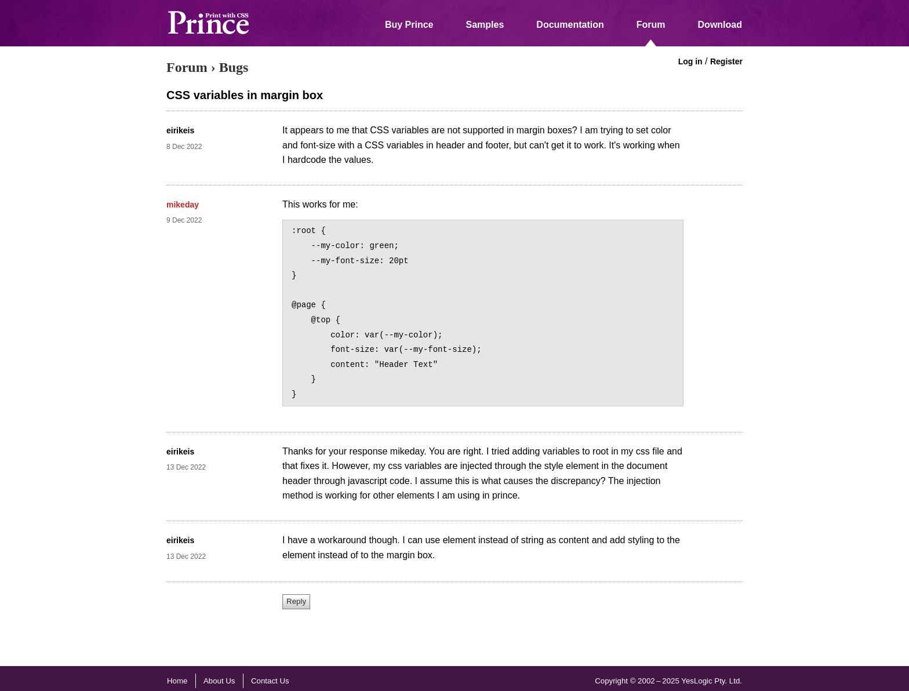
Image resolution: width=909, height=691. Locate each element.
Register (726, 61)
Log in (690, 61)
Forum (651, 25)
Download (720, 25)
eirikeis (180, 130)
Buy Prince (409, 25)
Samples (485, 25)
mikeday (182, 204)
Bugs (234, 67)
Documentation (569, 25)
